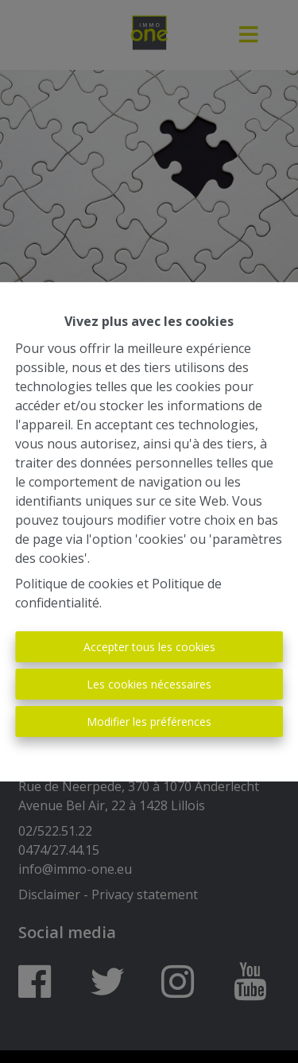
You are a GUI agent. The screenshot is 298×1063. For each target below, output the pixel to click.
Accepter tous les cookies (149, 646)
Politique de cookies (74, 583)
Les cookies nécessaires (149, 684)
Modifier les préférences (149, 721)
